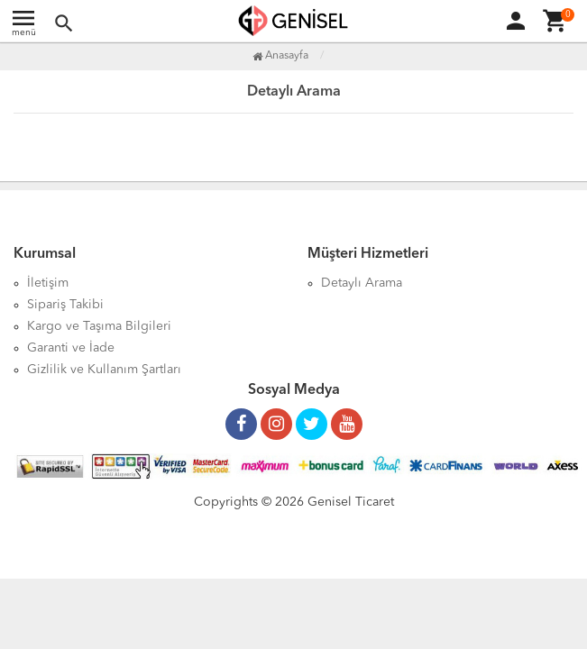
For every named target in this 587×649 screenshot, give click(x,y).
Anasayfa (280, 55)
